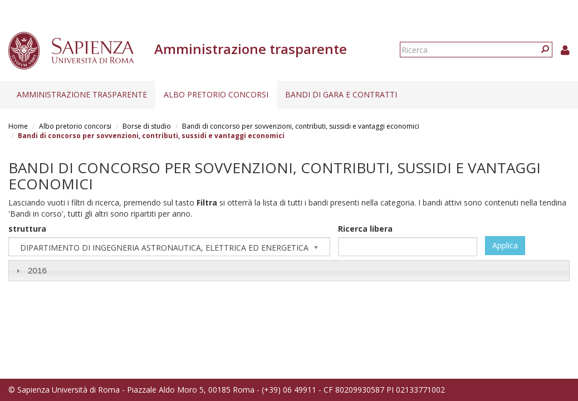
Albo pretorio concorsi (216, 94)
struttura (27, 228)
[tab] (289, 270)
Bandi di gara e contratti (341, 94)
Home (18, 126)
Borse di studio (147, 126)
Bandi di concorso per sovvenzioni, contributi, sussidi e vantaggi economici (300, 126)
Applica (505, 245)
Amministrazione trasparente (82, 94)
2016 (37, 270)
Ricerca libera (365, 228)
